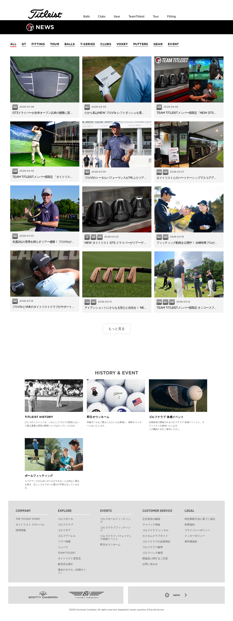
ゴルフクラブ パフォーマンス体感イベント (115, 537)
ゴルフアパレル (67, 535)
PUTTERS (140, 44)
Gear (117, 16)
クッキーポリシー (195, 535)
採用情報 (21, 530)
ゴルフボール (65, 518)
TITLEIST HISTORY (39, 417)
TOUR (54, 44)
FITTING (38, 44)
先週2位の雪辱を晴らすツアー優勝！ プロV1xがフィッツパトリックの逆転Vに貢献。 (64, 242)
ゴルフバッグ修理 (152, 552)
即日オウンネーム (98, 417)
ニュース (63, 547)
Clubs (101, 16)
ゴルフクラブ (65, 524)
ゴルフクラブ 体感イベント (166, 417)
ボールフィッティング (39, 475)
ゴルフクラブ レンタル (155, 530)
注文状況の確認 (151, 518)
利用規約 (190, 524)
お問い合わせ (150, 564)
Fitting (171, 16)
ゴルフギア (64, 530)
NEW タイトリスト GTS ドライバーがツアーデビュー (118, 242)
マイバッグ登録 (151, 524)
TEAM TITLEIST (67, 552)
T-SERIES (87, 44)
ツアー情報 (64, 541)
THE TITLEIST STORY (28, 518)
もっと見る (116, 329)
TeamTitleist (137, 16)
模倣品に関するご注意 (155, 558)
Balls (86, 16)
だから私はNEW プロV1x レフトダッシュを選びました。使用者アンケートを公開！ (136, 112)
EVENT (173, 44)
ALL (13, 44)
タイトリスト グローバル (30, 524)
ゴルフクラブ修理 (152, 547)
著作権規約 (191, 541)
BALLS (69, 44)
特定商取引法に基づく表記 (200, 518)
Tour (156, 16)
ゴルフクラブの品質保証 (156, 541)
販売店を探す (65, 564)
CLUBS (105, 44)
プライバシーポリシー (197, 530)
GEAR (158, 44)
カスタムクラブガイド (155, 535)
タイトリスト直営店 (69, 558)
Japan (176, 595)
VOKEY (122, 44)
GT (24, 44)
